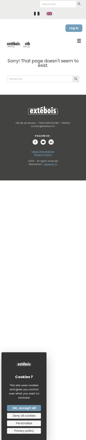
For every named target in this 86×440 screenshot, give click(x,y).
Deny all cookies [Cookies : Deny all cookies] (24, 416)
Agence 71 (50, 164)
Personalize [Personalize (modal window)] (24, 423)
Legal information (43, 151)
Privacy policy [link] (24, 431)
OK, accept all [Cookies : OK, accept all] (24, 408)
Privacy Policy (43, 154)
